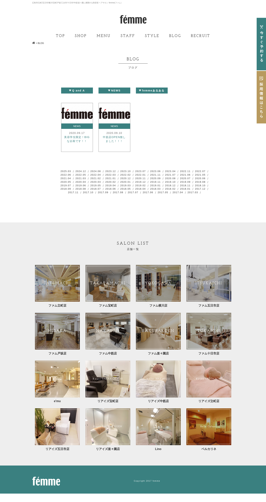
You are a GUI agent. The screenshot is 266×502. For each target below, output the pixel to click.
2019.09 (101, 187)
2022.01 (165, 175)
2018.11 (117, 191)
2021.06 (68, 179)
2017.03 (173, 199)
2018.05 (68, 195)
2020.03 (149, 183)
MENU (104, 36)
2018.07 (181, 191)
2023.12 (117, 171)
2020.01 (181, 183)
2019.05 (165, 187)
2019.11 (68, 187)
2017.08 (93, 199)
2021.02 (133, 179)
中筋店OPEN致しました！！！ (114, 140)
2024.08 (101, 171)
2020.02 (165, 183)
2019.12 (197, 183)
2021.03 (117, 179)
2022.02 (149, 175)
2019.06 (149, 187)
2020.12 (165, 179)
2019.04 (181, 187)
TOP (60, 36)
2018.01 (133, 195)
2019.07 (133, 187)
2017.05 (141, 199)
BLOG (175, 36)
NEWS (77, 126)
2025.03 (68, 171)
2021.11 (181, 175)
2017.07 (109, 199)
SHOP (81, 36)
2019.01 (84, 191)
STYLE (152, 36)
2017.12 (149, 195)
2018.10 (133, 191)
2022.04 (117, 175)
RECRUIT (200, 36)
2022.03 (133, 175)
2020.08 (68, 183)
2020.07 (84, 183)
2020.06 (101, 183)
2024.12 (84, 171)
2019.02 (68, 191)
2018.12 (101, 191)
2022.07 (68, 175)
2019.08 (117, 187)
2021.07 (197, 175)
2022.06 (84, 175)
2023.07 (149, 171)
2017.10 (181, 195)
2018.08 (165, 191)
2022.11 (197, 171)
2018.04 (84, 195)
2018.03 (101, 195)
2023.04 (181, 171)
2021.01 (149, 179)
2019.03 (197, 187)
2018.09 (149, 191)
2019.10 (84, 187)
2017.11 (165, 195)
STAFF (128, 36)
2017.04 (157, 199)
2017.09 (197, 195)
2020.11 (181, 179)
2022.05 (101, 175)
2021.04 (101, 179)
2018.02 (117, 195)
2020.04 (133, 183)
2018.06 (197, 191)
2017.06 (125, 199)
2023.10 (133, 171)
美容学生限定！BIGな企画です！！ (76, 142)
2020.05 (117, 183)
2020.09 (197, 179)
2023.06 (165, 171)
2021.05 (84, 179)
